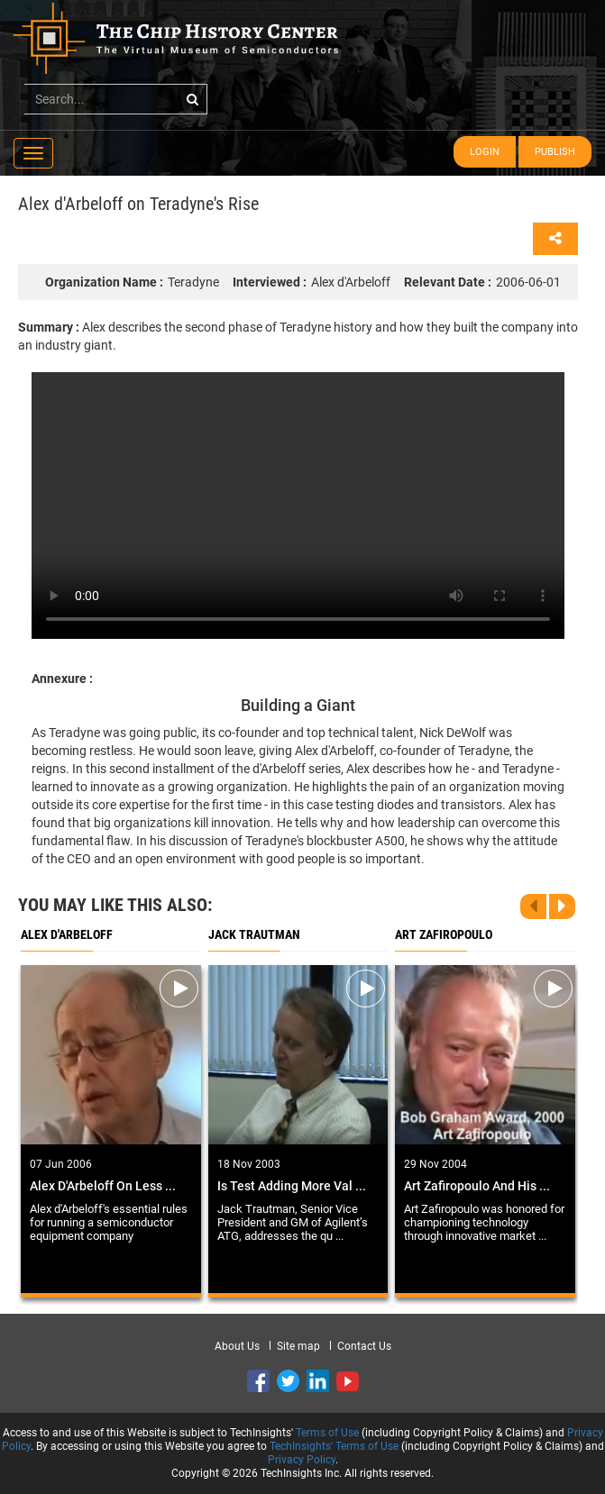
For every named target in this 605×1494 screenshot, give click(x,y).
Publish (555, 152)
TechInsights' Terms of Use (334, 1446)
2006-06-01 (482, 282)
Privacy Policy (301, 1459)
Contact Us (364, 1346)
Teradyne (132, 282)
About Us (237, 1346)
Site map (298, 1346)
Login (485, 152)
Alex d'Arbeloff (311, 282)
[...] (115, 99)
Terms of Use (327, 1432)
